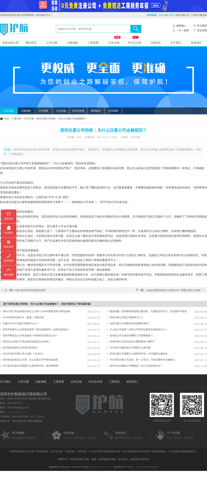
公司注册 (51, 42)
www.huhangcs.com (17, 412)
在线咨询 (8, 218)
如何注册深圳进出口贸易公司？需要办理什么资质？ (175, 290)
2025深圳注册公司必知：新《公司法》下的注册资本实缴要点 (142, 359)
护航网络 (129, 467)
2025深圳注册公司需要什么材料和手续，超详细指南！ (32, 365)
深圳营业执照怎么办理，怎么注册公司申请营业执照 (30, 359)
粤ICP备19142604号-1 (100, 467)
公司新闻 (113, 111)
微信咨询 (8, 246)
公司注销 (113, 42)
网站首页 (31, 42)
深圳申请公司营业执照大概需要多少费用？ (132, 341)
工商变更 (93, 42)
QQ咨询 (8, 232)
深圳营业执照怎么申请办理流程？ (21, 347)
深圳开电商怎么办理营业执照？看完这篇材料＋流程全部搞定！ (36, 329)
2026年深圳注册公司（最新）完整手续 (23, 317)
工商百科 (155, 42)
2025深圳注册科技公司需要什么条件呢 (130, 347)
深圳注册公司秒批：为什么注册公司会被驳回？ (61, 118)
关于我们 (175, 42)
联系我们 (196, 42)
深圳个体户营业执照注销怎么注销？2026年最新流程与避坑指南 (36, 311)
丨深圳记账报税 (198, 15)
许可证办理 (134, 42)
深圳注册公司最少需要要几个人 (126, 317)
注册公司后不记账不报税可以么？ (21, 323)
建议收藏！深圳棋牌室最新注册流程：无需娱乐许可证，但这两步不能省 (148, 311)
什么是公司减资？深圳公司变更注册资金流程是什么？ (138, 329)
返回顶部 (8, 274)
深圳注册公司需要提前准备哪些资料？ (130, 323)
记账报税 (72, 42)
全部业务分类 (10, 42)
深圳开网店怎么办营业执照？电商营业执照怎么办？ (30, 335)
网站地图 (153, 467)
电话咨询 (8, 260)
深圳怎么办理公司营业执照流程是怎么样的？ (27, 341)
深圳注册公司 (182, 15)
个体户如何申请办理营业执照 (29, 290)
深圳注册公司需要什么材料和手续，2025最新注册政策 (138, 353)
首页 (6, 118)
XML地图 (141, 467)
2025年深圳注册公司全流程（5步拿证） (24, 353)
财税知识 (96, 111)
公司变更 (43, 111)
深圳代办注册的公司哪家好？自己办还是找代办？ (136, 365)
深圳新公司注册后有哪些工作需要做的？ (131, 335)
